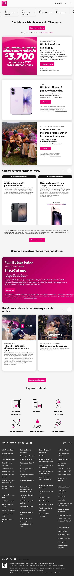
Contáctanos (61, 496)
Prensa (31, 563)
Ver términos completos (47, 32)
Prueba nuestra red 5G (64, 459)
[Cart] (66, 3)
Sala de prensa (62, 542)
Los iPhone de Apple (8, 501)
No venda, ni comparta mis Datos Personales (55, 568)
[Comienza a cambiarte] (37, 28)
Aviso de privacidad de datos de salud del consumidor (31, 570)
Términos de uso (24, 568)
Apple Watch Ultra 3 (26, 518)
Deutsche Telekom (44, 563)
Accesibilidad (33, 568)
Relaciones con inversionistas (22, 563)
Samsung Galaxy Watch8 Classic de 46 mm (26, 524)
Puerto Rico (51, 563)
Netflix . (53, 346)
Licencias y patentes (14, 570)
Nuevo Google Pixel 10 (27, 480)
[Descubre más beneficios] (37, 380)
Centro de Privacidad (64, 538)
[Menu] (71, 3)
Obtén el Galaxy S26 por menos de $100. (14, 184)
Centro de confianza (24, 565)
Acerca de (12, 563)
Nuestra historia (62, 531)
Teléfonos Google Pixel (9, 510)
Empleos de (64, 535)
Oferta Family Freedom (64, 474)
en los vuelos (44, 501)
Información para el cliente (45, 565)
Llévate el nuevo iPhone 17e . (52, 184)
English (64, 443)
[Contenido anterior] (63, 170)
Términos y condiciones (15, 568)
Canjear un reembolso (64, 515)
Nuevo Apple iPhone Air (27, 456)
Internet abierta (40, 568)
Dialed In (41, 456)
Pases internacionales (8, 459)
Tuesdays (44, 497)
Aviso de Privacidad (14, 565)
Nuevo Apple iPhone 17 (27, 459)
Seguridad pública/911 (58, 565)
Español (70, 443)
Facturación (61, 500)
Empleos (36, 563)
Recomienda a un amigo (46, 504)
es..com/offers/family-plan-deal (25, 294)
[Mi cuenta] (58, 3)
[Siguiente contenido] (69, 170)
